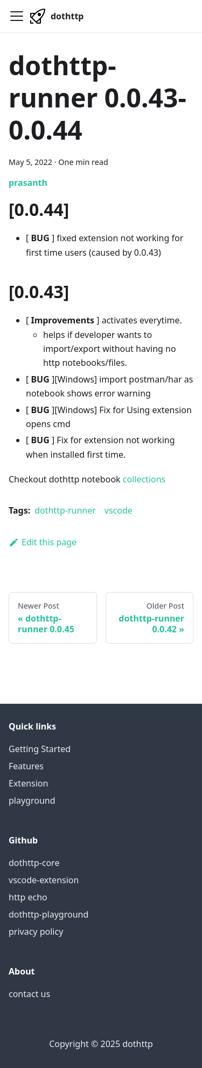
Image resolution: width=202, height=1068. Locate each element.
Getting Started (40, 749)
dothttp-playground (48, 914)
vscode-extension (44, 880)
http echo (28, 897)
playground (32, 800)
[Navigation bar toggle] (17, 16)
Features (26, 766)
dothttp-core (34, 863)
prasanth (28, 183)
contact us (29, 994)
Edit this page (42, 542)
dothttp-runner (65, 510)
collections (144, 479)
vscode (119, 510)
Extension (28, 783)
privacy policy (36, 931)
